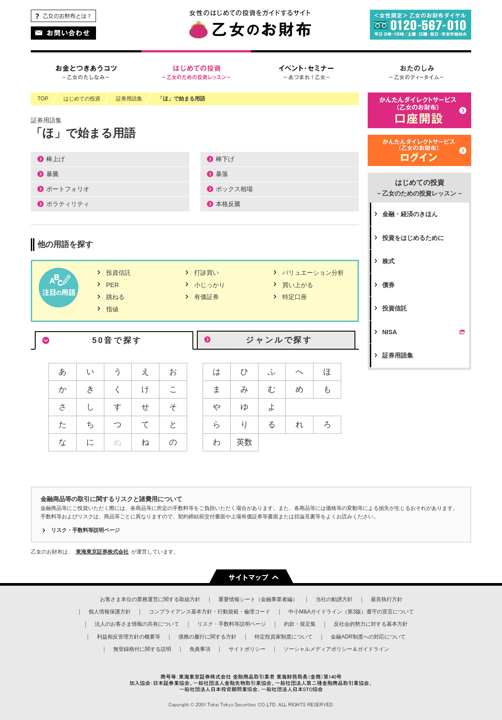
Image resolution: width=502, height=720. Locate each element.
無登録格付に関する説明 (142, 649)
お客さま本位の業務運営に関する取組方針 (150, 599)
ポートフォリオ (67, 188)
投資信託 (118, 272)
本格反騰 (228, 203)
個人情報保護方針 (110, 612)
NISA (424, 332)
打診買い (206, 272)
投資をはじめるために (413, 237)
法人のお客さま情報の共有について (137, 624)
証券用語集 (397, 355)
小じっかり (209, 284)
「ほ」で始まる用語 (181, 99)
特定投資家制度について (284, 637)
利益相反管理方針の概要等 (128, 637)
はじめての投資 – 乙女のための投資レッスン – (196, 71)
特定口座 (294, 296)
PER (112, 284)
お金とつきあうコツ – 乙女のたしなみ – (86, 71)
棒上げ (55, 158)
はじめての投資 (419, 188)
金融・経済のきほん (410, 214)
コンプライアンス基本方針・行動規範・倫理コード (209, 612)
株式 (388, 261)
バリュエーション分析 (313, 272)
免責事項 (199, 649)
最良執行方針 (386, 599)
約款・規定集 (300, 624)
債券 (388, 284)
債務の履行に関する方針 (207, 637)
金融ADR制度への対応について (368, 637)
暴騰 (52, 173)
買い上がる (297, 284)
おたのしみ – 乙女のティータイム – (416, 71)
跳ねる (115, 296)
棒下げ (225, 158)
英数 (244, 442)
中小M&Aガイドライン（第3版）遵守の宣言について (351, 612)
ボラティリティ (67, 203)
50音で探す (117, 340)
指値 (112, 309)
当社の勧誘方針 (334, 599)
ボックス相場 (234, 188)
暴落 (222, 173)
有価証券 (206, 296)
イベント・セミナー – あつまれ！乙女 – (306, 71)
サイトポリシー (247, 649)
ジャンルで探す (279, 340)
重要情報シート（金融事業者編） (258, 599)
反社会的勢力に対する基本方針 (371, 624)
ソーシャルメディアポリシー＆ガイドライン (336, 649)
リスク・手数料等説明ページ (85, 530)
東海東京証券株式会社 (102, 552)
